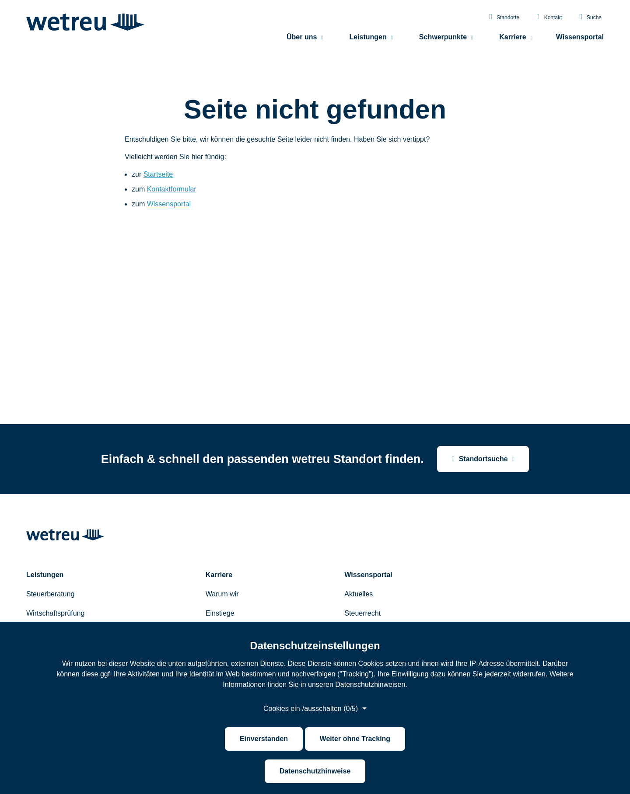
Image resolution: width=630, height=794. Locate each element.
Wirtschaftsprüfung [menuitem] (55, 613)
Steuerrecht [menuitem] (362, 613)
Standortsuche (480, 459)
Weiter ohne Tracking (355, 738)
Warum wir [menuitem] (222, 594)
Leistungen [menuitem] (367, 37)
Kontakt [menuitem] (549, 17)
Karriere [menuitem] (512, 37)
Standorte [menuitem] (504, 17)
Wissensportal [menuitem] (580, 37)
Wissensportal (169, 204)
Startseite (158, 174)
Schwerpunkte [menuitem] (443, 37)
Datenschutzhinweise (315, 771)
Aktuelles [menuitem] (358, 594)
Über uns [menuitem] (302, 37)
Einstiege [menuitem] (220, 613)
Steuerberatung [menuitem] (50, 594)
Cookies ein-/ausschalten (310, 709)
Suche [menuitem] (590, 17)
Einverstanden (264, 738)
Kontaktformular (171, 189)
